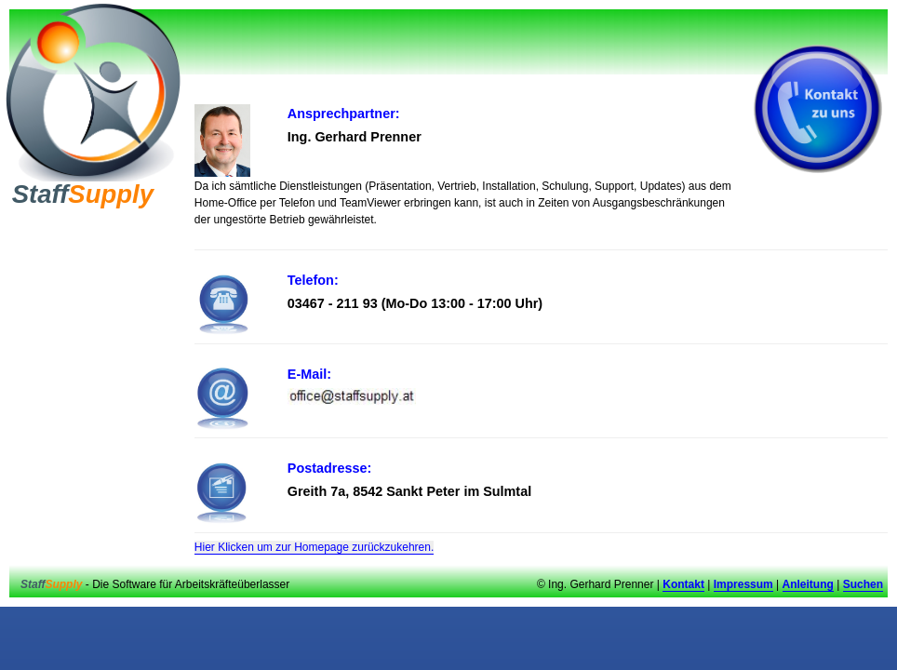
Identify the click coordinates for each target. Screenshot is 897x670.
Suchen (863, 584)
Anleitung (808, 584)
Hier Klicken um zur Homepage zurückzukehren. (314, 547)
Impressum (743, 584)
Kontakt (683, 584)
